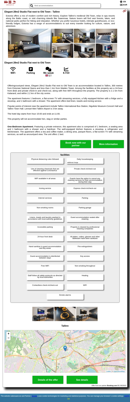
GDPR (126, 396)
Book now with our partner (75, 144)
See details (82, 380)
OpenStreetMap (119, 371)
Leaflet (108, 371)
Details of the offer (48, 380)
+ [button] (8, 334)
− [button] (8, 338)
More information (108, 144)
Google (34, 396)
